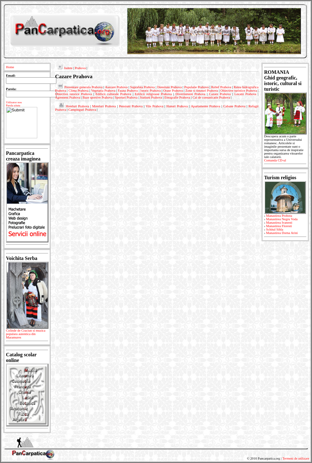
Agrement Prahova (67, 97)
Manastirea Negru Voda (282, 219)
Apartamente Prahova (205, 106)
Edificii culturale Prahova (113, 94)
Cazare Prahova (220, 94)
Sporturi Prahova (126, 97)
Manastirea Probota (279, 215)
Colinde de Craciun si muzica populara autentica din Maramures (27, 335)
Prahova (80, 68)
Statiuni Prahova (151, 97)
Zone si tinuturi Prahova (201, 90)
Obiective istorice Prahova (73, 94)
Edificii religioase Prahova (153, 94)
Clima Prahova (79, 90)
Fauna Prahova (128, 90)
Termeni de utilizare (295, 458)
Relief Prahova (221, 87)
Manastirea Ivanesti (279, 222)
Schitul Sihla (274, 229)
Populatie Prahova (196, 87)
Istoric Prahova (150, 90)
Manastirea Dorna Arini (282, 233)
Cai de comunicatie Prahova (211, 97)
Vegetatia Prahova (103, 90)
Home (10, 67)
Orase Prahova (173, 90)
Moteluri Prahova (104, 106)
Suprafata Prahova (142, 87)
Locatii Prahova (245, 94)
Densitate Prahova (169, 87)
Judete (68, 68)
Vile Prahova (154, 106)
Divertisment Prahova (190, 94)
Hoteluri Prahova (77, 106)
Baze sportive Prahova (98, 97)
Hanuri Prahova (177, 106)
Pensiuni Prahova (130, 106)
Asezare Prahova (116, 87)
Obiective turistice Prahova (238, 90)
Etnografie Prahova (177, 97)
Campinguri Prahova (82, 109)
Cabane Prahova (234, 106)
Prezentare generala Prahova (83, 87)
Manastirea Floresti (279, 226)
